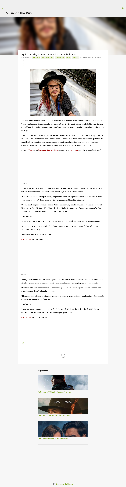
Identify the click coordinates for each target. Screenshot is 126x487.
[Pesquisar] (83, 8)
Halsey (68, 57)
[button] (22, 64)
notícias (75, 57)
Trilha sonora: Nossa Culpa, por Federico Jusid (53, 438)
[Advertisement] (43, 4)
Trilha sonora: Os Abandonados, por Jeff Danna (54, 415)
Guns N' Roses (60, 57)
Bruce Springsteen (47, 57)
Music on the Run (19, 13)
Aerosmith (36, 57)
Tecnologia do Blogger (63, 484)
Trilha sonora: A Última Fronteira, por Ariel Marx (54, 392)
